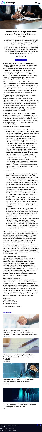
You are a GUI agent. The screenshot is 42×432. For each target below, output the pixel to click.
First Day (25, 145)
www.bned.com (22, 275)
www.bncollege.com (11, 253)
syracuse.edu (31, 295)
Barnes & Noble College (11, 65)
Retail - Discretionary (21, 59)
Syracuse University (28, 68)
